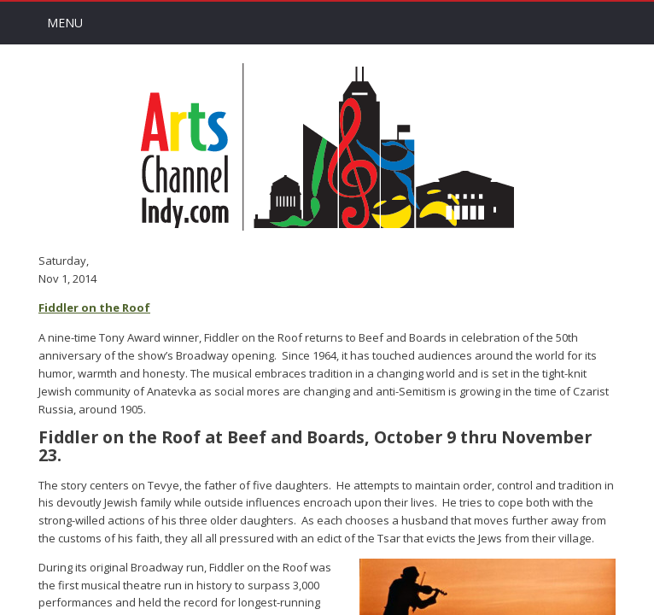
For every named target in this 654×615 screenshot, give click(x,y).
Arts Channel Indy (327, 147)
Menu (65, 23)
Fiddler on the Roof (94, 307)
